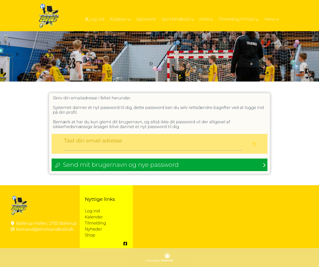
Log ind (94, 19)
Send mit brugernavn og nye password (121, 164)
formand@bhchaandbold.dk (44, 229)
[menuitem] (95, 19)
